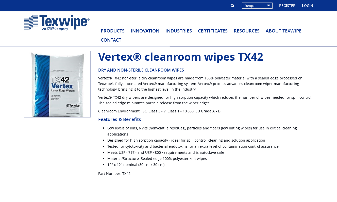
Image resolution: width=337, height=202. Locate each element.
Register (287, 5)
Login (307, 5)
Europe (257, 5)
